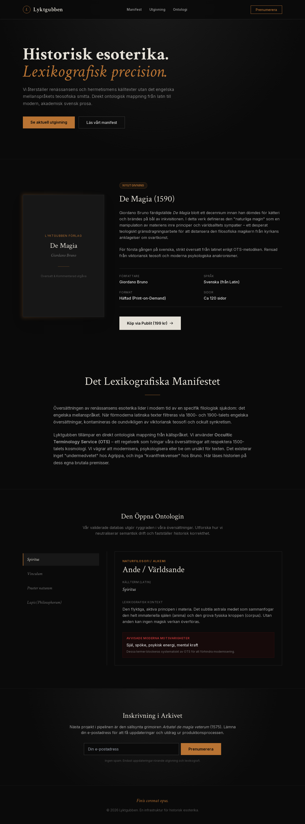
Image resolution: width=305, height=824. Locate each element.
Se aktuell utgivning (48, 122)
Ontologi (180, 9)
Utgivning (157, 9)
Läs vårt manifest (101, 122)
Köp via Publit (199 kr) (150, 323)
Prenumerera (266, 10)
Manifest (134, 9)
